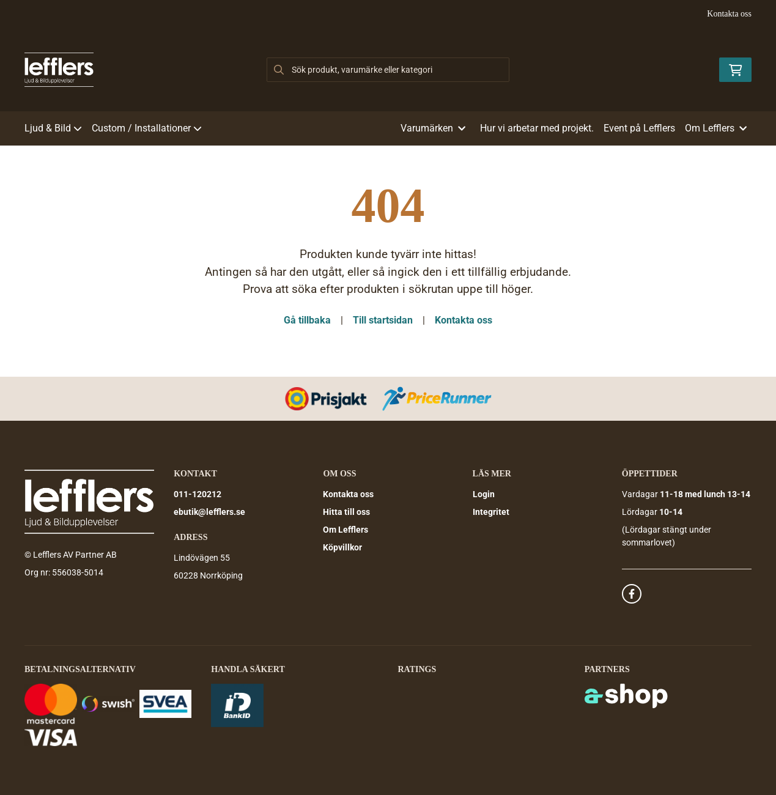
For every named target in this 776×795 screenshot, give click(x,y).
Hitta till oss (346, 512)
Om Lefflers (345, 529)
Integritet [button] (491, 512)
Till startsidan (383, 320)
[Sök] (388, 69)
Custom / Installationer (147, 128)
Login (484, 494)
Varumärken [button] (433, 128)
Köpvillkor (342, 547)
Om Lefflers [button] (716, 128)
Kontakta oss (729, 13)
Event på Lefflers (639, 128)
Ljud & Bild (53, 128)
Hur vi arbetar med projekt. (537, 128)
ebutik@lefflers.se (209, 512)
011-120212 (197, 494)
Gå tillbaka (307, 320)
